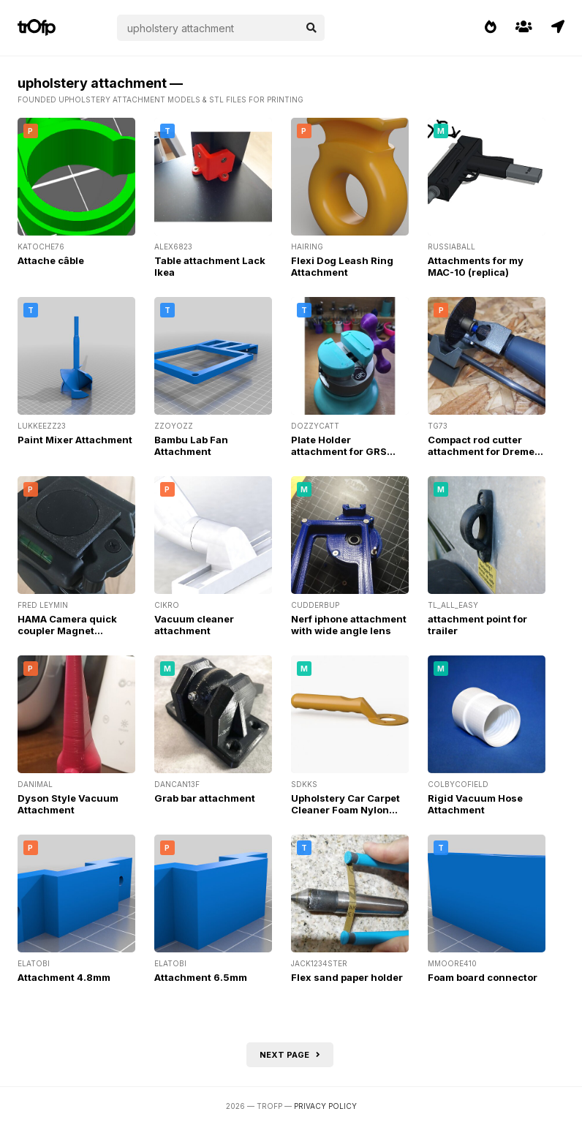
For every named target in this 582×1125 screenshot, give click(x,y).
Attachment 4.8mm (64, 977)
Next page (290, 1055)
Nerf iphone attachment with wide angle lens (349, 624)
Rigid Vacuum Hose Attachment (475, 804)
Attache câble (51, 260)
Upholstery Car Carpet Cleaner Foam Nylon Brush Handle (345, 809)
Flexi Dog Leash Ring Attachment (342, 266)
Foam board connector (482, 977)
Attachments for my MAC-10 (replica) (476, 266)
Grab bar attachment (204, 798)
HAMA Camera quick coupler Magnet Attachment (67, 630)
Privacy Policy (325, 1106)
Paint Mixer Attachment (75, 439)
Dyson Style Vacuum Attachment (68, 804)
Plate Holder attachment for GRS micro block (339, 451)
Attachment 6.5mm (200, 977)
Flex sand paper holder (347, 977)
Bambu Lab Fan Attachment (191, 445)
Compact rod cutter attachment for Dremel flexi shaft (482, 451)
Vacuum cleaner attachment (194, 624)
